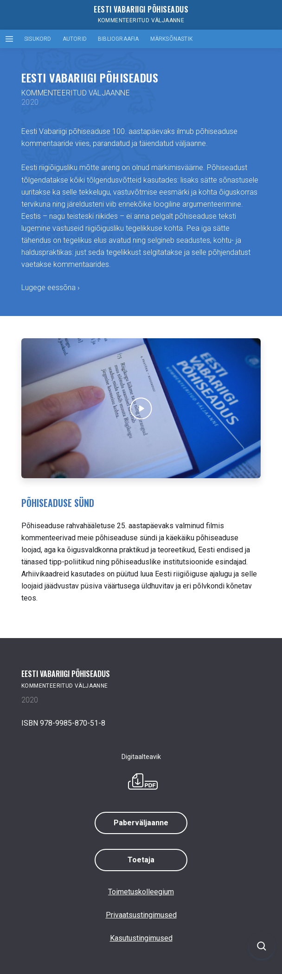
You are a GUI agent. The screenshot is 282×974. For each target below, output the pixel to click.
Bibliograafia (118, 39)
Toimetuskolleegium (141, 891)
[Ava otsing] (262, 946)
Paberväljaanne (141, 822)
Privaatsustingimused (141, 915)
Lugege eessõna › (50, 287)
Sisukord (37, 39)
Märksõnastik (171, 39)
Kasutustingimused (141, 938)
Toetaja (141, 859)
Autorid (75, 39)
